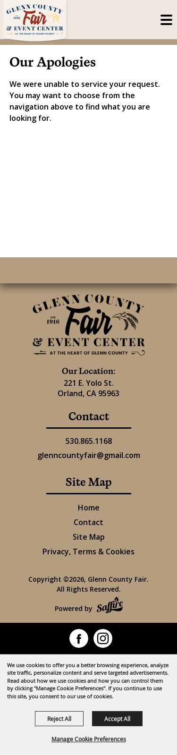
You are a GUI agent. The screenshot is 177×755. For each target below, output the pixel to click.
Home (89, 507)
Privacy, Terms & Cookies (88, 551)
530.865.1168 (89, 441)
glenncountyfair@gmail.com (88, 455)
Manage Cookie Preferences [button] (88, 739)
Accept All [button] (117, 718)
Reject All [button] (59, 718)
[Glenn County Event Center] (89, 325)
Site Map (89, 537)
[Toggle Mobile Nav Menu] (166, 19)
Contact (88, 522)
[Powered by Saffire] (110, 606)
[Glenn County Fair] (35, 21)
